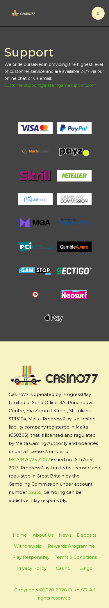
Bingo (85, 568)
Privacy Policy (32, 568)
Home (20, 535)
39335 (35, 492)
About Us (43, 535)
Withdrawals (27, 546)
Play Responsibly (30, 557)
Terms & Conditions (76, 557)
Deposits (86, 535)
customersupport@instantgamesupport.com (50, 85)
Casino (63, 568)
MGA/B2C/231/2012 (29, 459)
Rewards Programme (71, 546)
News (65, 535)
